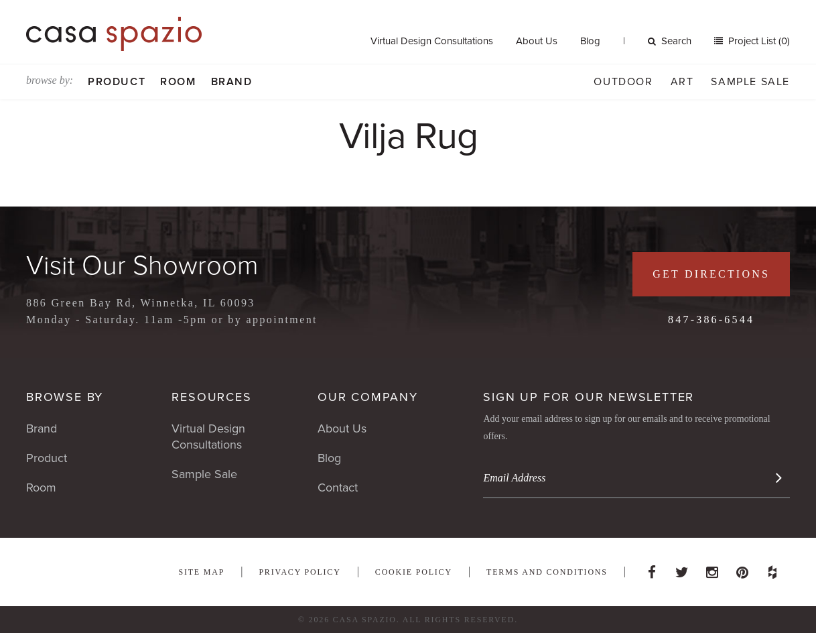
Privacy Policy (299, 572)
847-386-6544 (711, 319)
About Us (536, 41)
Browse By (64, 397)
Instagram (712, 569)
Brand (232, 82)
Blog (590, 41)
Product (116, 82)
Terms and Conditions (547, 572)
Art (682, 82)
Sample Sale (750, 82)
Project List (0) (758, 41)
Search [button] (669, 41)
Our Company (368, 397)
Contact (338, 487)
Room (178, 82)
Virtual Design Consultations (431, 41)
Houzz (772, 569)
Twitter (682, 569)
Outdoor (623, 82)
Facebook (652, 569)
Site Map (201, 572)
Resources (211, 397)
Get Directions (711, 274)
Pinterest (742, 569)
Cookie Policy (413, 572)
